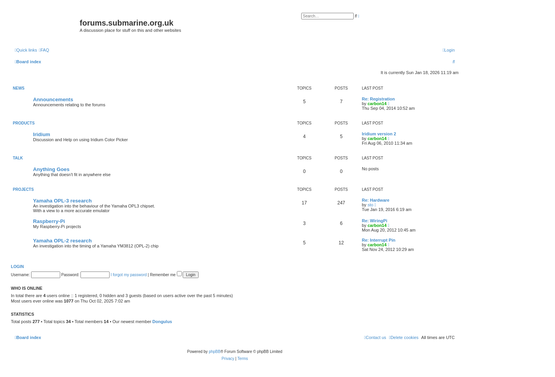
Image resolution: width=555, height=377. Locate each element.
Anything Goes (51, 169)
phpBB (214, 351)
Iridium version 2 (379, 133)
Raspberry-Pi (49, 221)
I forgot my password (129, 275)
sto (370, 204)
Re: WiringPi (374, 220)
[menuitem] (44, 50)
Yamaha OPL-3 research (62, 201)
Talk (18, 158)
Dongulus (162, 321)
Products (24, 123)
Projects (23, 189)
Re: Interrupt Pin (378, 240)
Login (17, 266)
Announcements (53, 99)
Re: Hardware (375, 200)
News (18, 88)
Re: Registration (378, 99)
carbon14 (377, 103)
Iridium (41, 134)
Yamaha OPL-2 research (62, 241)
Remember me (166, 275)
